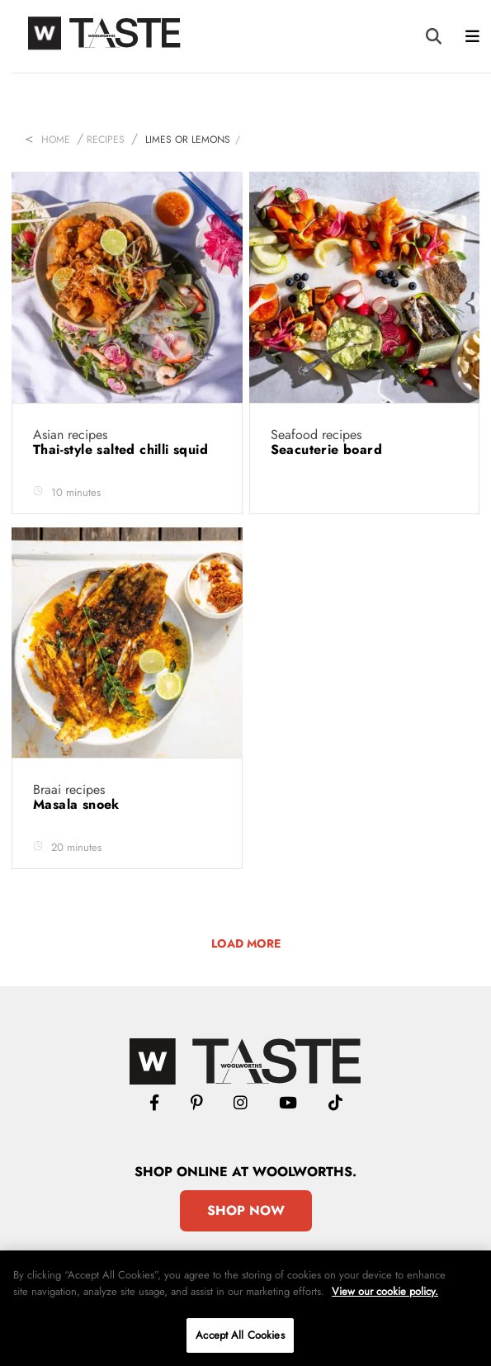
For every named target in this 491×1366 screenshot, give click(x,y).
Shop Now (246, 1210)
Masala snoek (78, 804)
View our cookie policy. (385, 1291)
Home (55, 139)
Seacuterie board (329, 449)
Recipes (106, 139)
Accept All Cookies (240, 1335)
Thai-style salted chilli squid (122, 449)
